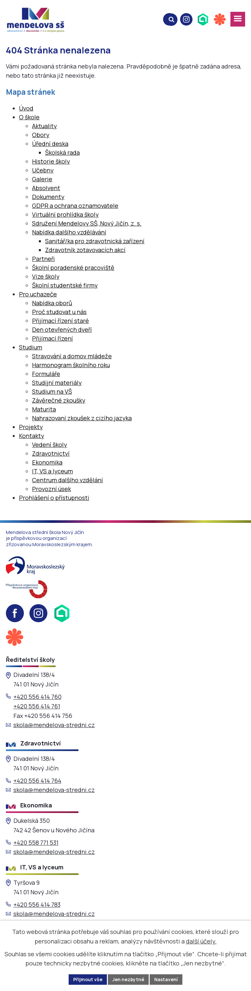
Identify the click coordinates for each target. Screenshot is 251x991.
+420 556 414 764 (37, 780)
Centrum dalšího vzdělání (67, 480)
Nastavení (166, 979)
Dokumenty (48, 197)
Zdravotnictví (51, 453)
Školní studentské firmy (65, 285)
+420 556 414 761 (36, 706)
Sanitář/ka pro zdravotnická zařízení (94, 241)
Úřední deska (50, 144)
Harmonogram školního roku (71, 365)
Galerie (42, 179)
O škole (29, 117)
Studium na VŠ (52, 391)
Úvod (26, 108)
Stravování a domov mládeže (72, 356)
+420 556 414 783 (36, 904)
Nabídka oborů (52, 303)
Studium (30, 347)
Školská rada (62, 152)
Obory (40, 135)
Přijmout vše (87, 979)
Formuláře (46, 374)
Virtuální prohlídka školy (65, 214)
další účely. (201, 941)
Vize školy (45, 276)
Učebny (43, 170)
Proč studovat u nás (59, 312)
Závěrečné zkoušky (58, 400)
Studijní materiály (57, 382)
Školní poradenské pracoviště (73, 267)
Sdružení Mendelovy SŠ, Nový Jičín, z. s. (87, 223)
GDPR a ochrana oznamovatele (75, 205)
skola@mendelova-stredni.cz (54, 725)
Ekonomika (47, 462)
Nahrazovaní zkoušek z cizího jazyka (82, 418)
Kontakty (31, 436)
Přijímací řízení (52, 338)
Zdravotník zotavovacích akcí (85, 250)
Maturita (44, 409)
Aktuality (44, 126)
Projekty (31, 427)
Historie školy (51, 161)
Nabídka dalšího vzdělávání (69, 232)
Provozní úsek (51, 489)
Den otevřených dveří (62, 329)
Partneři (43, 259)
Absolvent (46, 188)
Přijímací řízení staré (60, 321)
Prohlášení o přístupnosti (54, 498)
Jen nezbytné (128, 979)
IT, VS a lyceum (52, 471)
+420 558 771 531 (36, 842)
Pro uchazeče (38, 294)
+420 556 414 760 (37, 697)
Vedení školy (49, 444)
